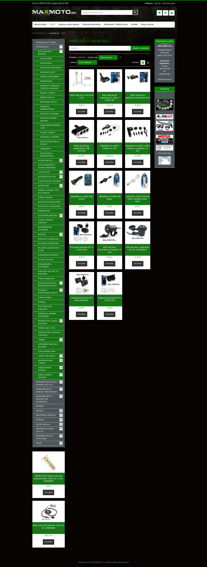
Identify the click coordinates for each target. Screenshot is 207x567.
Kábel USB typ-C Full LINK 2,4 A (82, 96)
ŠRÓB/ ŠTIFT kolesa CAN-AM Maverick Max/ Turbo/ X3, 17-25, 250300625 (48, 478)
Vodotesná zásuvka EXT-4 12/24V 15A (109, 299)
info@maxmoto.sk (164, 79)
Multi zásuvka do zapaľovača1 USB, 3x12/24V (81, 148)
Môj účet (157, 3)
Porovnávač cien (164, 153)
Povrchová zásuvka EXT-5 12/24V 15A (81, 248)
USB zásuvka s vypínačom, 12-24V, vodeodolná (137, 248)
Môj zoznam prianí (169, 3)
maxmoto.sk (54, 33)
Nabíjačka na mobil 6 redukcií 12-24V (109, 147)
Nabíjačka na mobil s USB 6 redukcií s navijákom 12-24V (137, 148)
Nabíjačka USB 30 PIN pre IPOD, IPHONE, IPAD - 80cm (138, 199)
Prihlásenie (149, 3)
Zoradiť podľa (93, 58)
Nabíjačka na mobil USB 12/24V (82, 197)
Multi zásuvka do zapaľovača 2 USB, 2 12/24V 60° (109, 97)
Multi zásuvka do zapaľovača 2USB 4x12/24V (137, 96)
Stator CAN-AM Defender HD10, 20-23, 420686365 (48, 526)
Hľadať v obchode (140, 48)
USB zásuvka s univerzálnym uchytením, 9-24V (109, 249)
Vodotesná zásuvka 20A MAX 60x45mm (81, 299)
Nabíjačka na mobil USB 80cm (109, 197)
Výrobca (74, 62)
